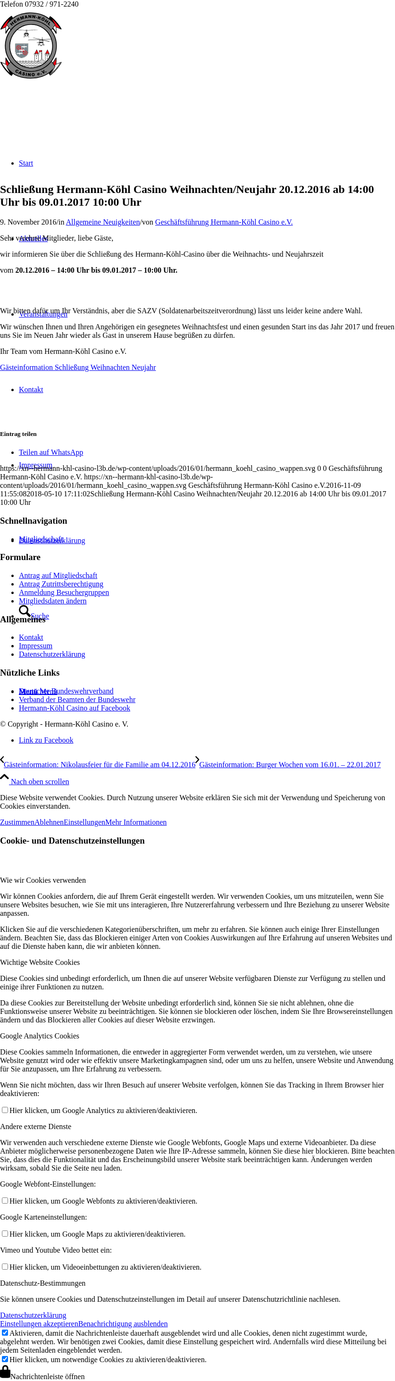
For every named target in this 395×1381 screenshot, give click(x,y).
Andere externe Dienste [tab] (35, 1126)
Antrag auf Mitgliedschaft (58, 575)
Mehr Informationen (136, 822)
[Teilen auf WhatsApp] (51, 452)
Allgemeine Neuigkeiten (103, 222)
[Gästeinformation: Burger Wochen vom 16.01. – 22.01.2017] (288, 765)
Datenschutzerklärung (52, 654)
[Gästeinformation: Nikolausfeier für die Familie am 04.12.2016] (97, 765)
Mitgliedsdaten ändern (53, 601)
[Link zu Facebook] (46, 740)
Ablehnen (49, 822)
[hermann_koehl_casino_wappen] (31, 80)
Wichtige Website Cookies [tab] (40, 962)
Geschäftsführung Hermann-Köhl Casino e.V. (224, 222)
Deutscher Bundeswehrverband (66, 691)
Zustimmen (17, 822)
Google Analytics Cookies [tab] (39, 1036)
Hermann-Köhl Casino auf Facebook (74, 708)
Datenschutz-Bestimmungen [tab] (42, 1283)
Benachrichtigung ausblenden (123, 1324)
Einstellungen (84, 822)
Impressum (35, 646)
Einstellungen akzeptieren (39, 1324)
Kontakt (31, 637)
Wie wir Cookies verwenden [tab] (43, 880)
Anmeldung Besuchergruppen (64, 592)
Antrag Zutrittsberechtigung (61, 584)
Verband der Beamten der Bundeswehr (77, 699)
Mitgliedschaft (41, 539)
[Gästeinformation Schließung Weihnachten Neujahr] (78, 367)
